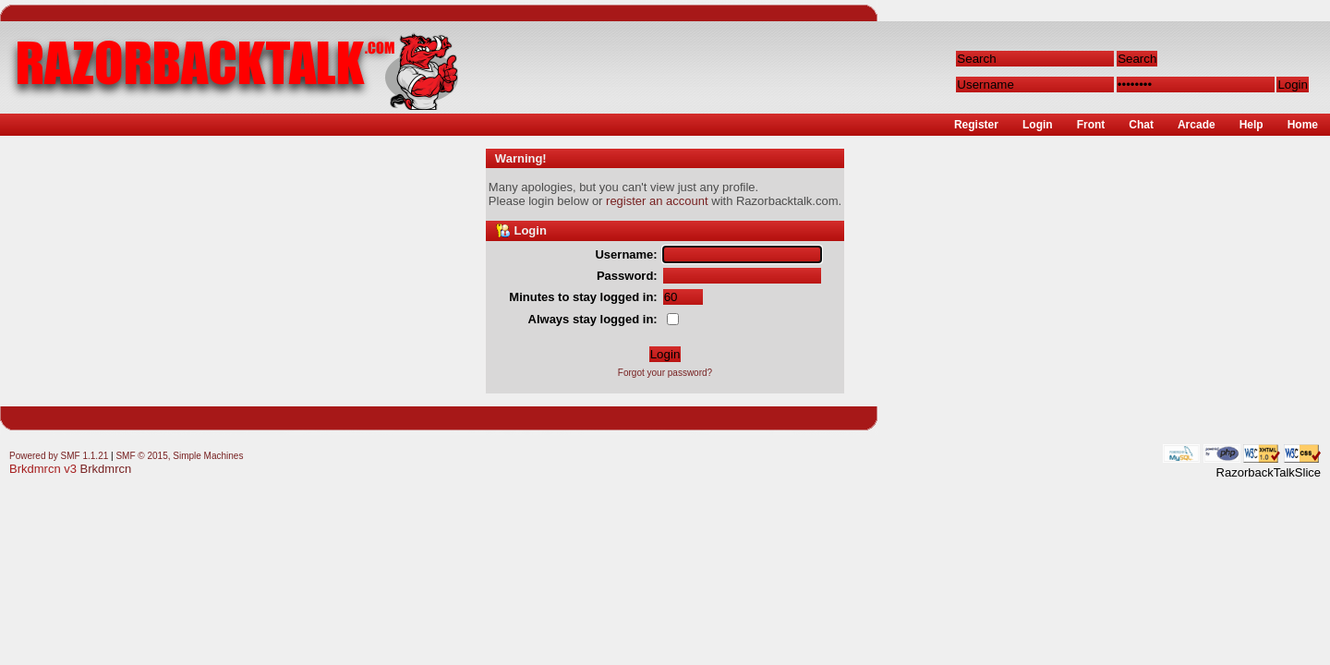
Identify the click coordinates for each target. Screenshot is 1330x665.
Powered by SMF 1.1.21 (58, 456)
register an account (657, 201)
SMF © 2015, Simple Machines (179, 456)
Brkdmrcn (106, 469)
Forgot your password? (665, 373)
